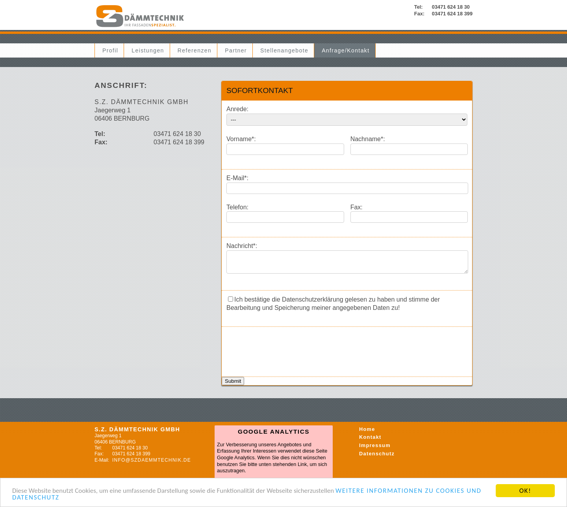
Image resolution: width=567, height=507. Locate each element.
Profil (110, 50)
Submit (233, 385)
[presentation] (286, 350)
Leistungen (148, 50)
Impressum (375, 449)
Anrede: (237, 109)
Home (367, 433)
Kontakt (370, 441)
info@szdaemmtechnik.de (151, 463)
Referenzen (194, 50)
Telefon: (237, 207)
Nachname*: (367, 139)
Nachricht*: (241, 245)
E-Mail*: (237, 178)
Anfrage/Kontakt (345, 50)
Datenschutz (377, 457)
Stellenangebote (284, 50)
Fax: (356, 207)
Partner (236, 50)
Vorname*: (241, 139)
